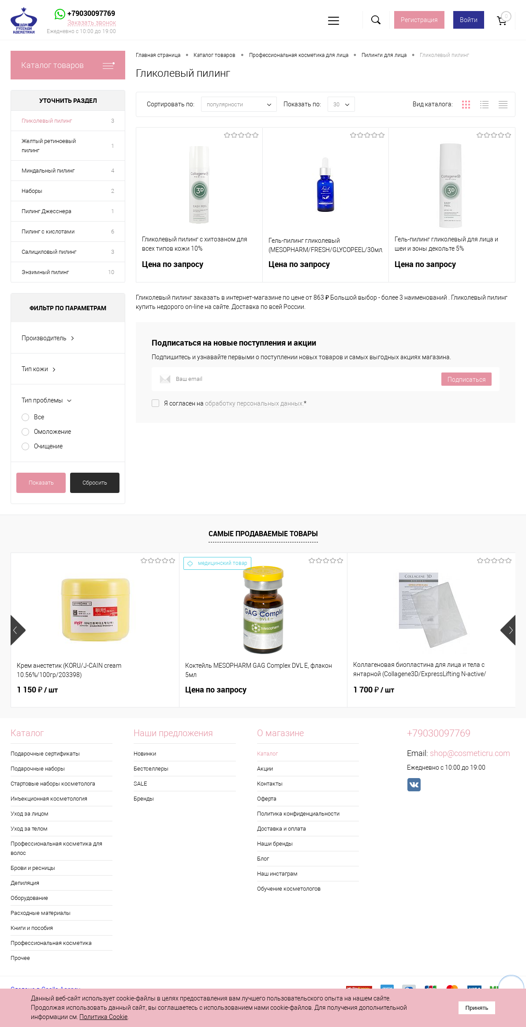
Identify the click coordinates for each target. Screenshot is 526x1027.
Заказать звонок (91, 22)
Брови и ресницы (33, 868)
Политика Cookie (103, 1016)
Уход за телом (29, 828)
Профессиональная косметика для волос (56, 848)
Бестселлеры (151, 768)
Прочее (20, 958)
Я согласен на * (235, 403)
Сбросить (94, 482)
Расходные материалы (41, 913)
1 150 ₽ (37, 690)
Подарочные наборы (38, 768)
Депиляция (25, 883)
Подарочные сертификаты (45, 753)
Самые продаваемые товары (263, 533)
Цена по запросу (199, 269)
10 (111, 272)
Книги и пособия (32, 928)
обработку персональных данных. (254, 403)
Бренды (144, 798)
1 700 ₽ (373, 690)
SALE (140, 783)
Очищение (48, 446)
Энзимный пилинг (45, 272)
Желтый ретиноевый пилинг (49, 146)
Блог (263, 858)
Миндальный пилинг (48, 170)
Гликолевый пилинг (47, 120)
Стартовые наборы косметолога (53, 783)
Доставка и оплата (281, 828)
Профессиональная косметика (51, 943)
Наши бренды (275, 843)
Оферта (266, 798)
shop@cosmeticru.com (470, 753)
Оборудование (29, 898)
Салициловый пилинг (49, 251)
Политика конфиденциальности (298, 813)
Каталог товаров (68, 65)
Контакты (270, 783)
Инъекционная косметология (49, 798)
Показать (41, 482)
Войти (469, 19)
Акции (265, 768)
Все (39, 417)
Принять (476, 1007)
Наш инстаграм (277, 873)
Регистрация (419, 19)
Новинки (145, 753)
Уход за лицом (29, 813)
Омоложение (52, 431)
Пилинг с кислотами (48, 231)
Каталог (267, 753)
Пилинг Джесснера (46, 211)
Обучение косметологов (289, 888)
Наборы (32, 191)
